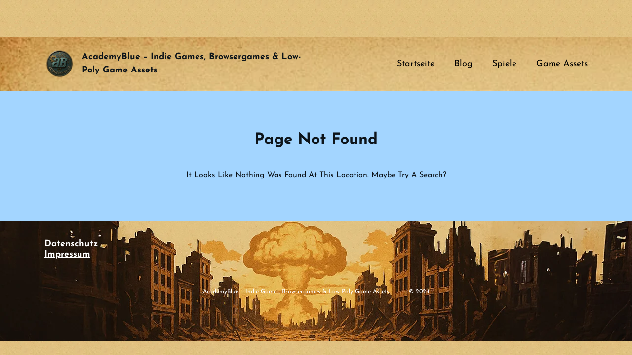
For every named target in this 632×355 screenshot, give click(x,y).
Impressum (67, 254)
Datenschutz (71, 243)
